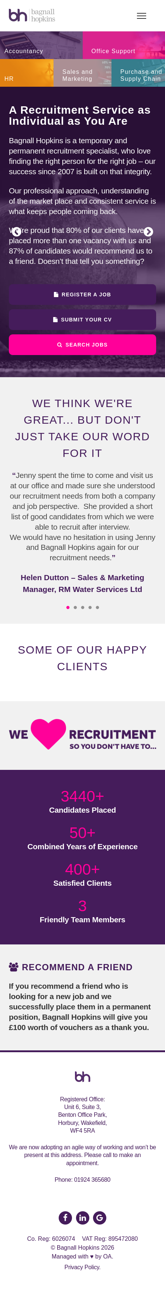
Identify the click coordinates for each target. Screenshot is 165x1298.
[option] (82, 232)
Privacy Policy (82, 1267)
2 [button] (75, 608)
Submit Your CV (82, 320)
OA (107, 1256)
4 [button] (90, 608)
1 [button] (68, 608)
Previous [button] (16, 232)
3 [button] (82, 608)
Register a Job (82, 294)
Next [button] (148, 232)
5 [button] (97, 608)
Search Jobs (82, 345)
